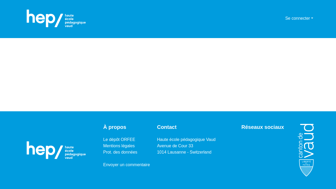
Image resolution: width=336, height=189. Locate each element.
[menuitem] (280, 18)
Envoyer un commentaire (126, 164)
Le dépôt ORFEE (119, 139)
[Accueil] (56, 18)
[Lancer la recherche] (273, 18)
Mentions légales (119, 146)
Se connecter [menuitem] (297, 18)
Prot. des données (120, 152)
